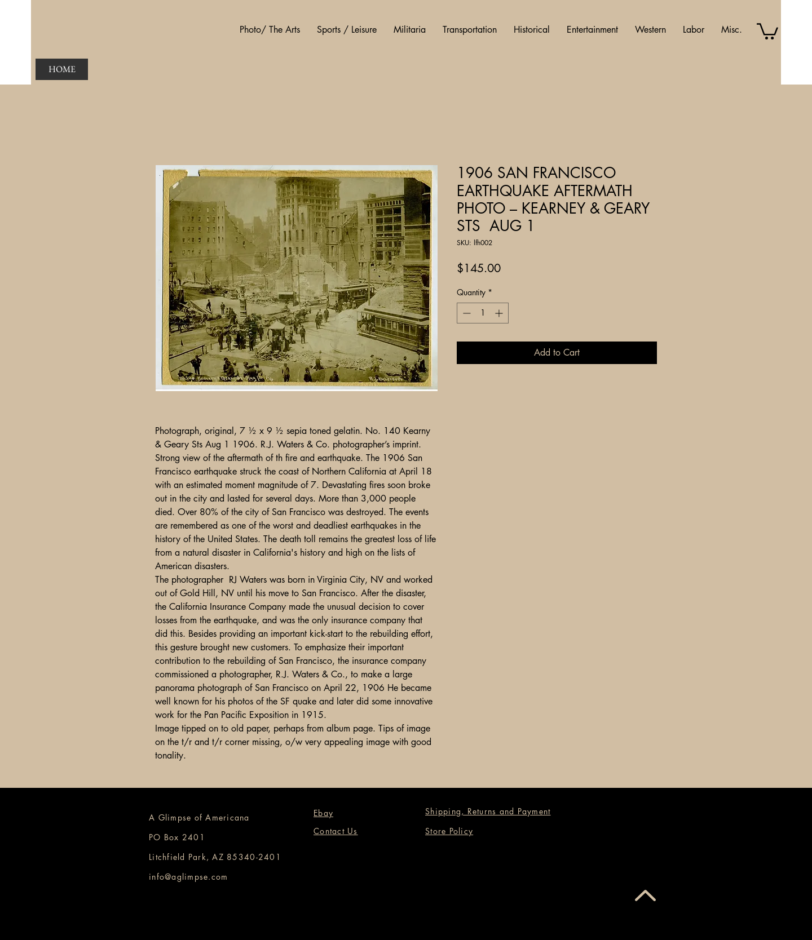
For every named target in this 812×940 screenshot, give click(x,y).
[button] (269, 29)
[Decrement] (465, 313)
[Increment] (500, 313)
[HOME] (62, 69)
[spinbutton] (483, 313)
